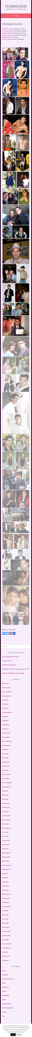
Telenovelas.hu (16, 6)
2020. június (5, 877)
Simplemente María (8, 37)
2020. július (5, 873)
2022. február (5, 807)
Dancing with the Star (8, 979)
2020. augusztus (6, 869)
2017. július (5, 910)
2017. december (6, 906)
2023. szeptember (6, 741)
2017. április (5, 923)
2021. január (5, 848)
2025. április (5, 704)
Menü (17, 15)
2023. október (5, 737)
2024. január (5, 729)
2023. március (5, 762)
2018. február (5, 902)
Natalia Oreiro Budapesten (9, 665)
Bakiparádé (5, 974)
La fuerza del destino (8, 33)
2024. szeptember (6, 712)
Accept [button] (13, 1034)
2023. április (5, 758)
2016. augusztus (6, 948)
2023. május (5, 753)
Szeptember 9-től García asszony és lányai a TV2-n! (16, 669)
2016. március (5, 956)
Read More (19, 1034)
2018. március (5, 898)
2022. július (5, 791)
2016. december (6, 931)
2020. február (5, 886)
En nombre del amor (8, 31)
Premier (4, 1012)
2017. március (5, 927)
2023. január (5, 770)
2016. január (5, 960)
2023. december (6, 733)
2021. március (5, 840)
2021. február (5, 844)
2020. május (5, 882)
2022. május (5, 799)
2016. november (6, 935)
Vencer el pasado (7, 39)
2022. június (5, 795)
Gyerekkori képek (6, 1003)
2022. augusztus (6, 787)
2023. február (5, 766)
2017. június (5, 915)
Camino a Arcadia (7, 661)
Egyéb (3, 983)
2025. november (6, 687)
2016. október (5, 939)
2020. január (5, 890)
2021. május (5, 832)
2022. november (6, 774)
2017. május (5, 919)
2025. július (5, 700)
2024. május (5, 720)
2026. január (5, 683)
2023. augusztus (6, 745)
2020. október (5, 861)
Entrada (4, 991)
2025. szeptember (6, 692)
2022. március (5, 803)
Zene (3, 1016)
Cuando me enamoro (8, 29)
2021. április (5, 836)
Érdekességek (5, 995)
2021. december (6, 815)
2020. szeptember (6, 865)
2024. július (5, 716)
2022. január (5, 811)
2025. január (5, 708)
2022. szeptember (6, 782)
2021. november (6, 820)
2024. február (5, 725)
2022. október (5, 778)
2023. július (5, 749)
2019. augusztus (6, 894)
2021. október (5, 824)
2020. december (6, 853)
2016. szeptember (6, 944)
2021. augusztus (6, 828)
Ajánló (4, 970)
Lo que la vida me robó (8, 35)
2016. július (5, 952)
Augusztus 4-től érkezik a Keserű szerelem (13, 673)
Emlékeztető (5, 987)
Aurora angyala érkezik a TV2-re (10, 656)
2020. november (6, 857)
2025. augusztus (6, 696)
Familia (4, 999)
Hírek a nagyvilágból (7, 1008)
